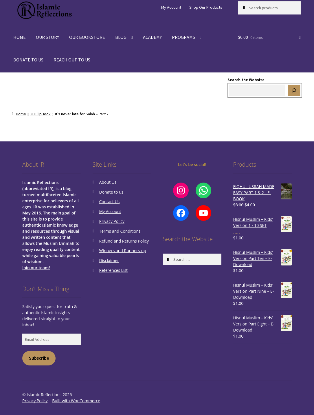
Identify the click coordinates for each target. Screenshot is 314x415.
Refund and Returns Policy (123, 241)
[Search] (294, 90)
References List (113, 270)
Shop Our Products (205, 7)
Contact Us (109, 201)
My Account (171, 7)
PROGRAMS (183, 37)
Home (21, 114)
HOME (19, 37)
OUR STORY (47, 37)
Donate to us (111, 192)
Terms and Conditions (119, 231)
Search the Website (246, 79)
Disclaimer (109, 260)
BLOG (120, 37)
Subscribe (39, 358)
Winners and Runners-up (122, 250)
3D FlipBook (40, 114)
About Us (107, 182)
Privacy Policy (111, 221)
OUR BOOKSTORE (87, 37)
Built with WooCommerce (76, 400)
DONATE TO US (28, 60)
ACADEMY (152, 37)
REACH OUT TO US (72, 60)
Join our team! (36, 267)
